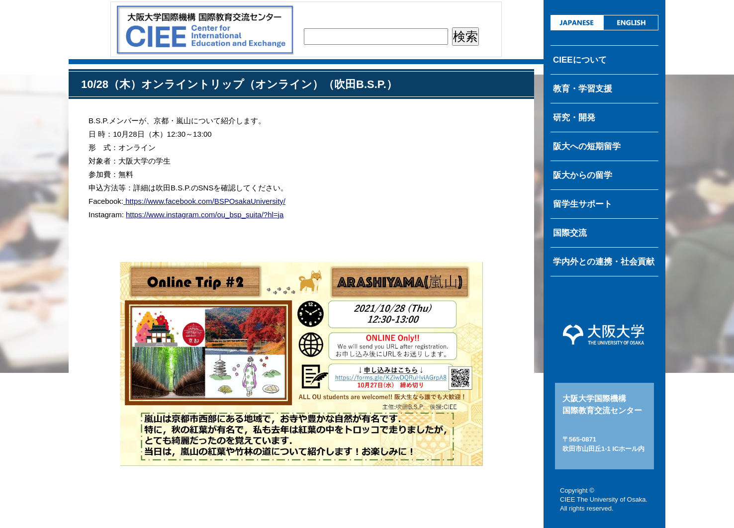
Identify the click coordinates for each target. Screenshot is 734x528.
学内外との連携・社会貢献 (603, 261)
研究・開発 (574, 117)
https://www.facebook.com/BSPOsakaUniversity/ (204, 201)
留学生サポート (582, 204)
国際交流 (570, 233)
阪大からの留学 (582, 175)
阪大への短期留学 (587, 146)
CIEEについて (580, 60)
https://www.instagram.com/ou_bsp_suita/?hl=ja (204, 214)
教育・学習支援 (582, 88)
